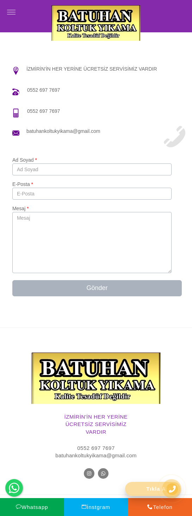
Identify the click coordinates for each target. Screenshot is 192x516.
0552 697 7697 (43, 90)
